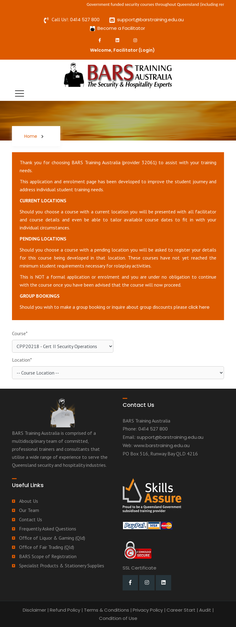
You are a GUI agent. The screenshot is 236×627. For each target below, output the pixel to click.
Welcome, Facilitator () (122, 50)
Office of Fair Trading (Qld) (46, 547)
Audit (205, 610)
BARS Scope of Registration (48, 556)
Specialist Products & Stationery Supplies (61, 565)
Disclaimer (34, 610)
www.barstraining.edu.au (162, 445)
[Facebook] (99, 40)
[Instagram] (135, 40)
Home (30, 136)
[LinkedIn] (117, 40)
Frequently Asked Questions (47, 529)
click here (199, 307)
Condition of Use (118, 618)
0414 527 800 (85, 19)
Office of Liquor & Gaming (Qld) (52, 538)
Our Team (29, 510)
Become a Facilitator (121, 28)
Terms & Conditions (106, 610)
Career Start (181, 610)
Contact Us (30, 519)
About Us (28, 501)
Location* (22, 360)
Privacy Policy (148, 610)
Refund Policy (65, 610)
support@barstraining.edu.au (150, 19)
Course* (20, 333)
